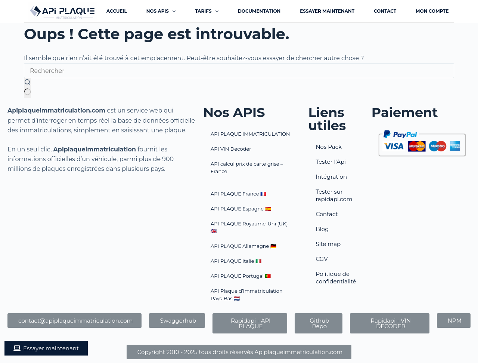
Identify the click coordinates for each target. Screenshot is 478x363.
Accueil (116, 11)
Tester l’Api (331, 161)
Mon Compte (432, 11)
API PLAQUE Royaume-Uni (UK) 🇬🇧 (249, 227)
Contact (385, 11)
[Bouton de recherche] (27, 88)
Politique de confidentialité (336, 277)
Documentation (259, 11)
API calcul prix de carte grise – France (247, 167)
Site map (328, 243)
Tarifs (208, 11)
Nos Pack (329, 146)
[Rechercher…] (239, 70)
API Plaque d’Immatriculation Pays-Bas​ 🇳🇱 (247, 294)
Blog (322, 229)
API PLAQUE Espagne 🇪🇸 (241, 209)
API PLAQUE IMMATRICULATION (250, 134)
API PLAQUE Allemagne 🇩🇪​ (243, 246)
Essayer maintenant (327, 11)
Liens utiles (327, 118)
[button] (46, 348)
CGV (322, 258)
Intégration (331, 176)
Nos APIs (162, 11)
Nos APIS (234, 112)
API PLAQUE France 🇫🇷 (238, 194)
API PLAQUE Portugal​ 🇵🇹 (241, 276)
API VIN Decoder (231, 149)
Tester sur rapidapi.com (334, 195)
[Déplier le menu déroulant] (174, 11)
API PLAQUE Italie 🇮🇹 (236, 261)
